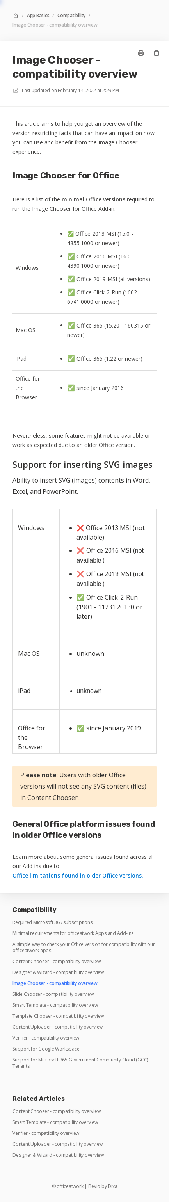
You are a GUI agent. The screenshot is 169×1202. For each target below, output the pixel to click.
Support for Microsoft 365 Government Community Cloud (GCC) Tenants (80, 1063)
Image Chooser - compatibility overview (55, 25)
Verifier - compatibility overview (45, 1038)
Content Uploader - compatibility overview (57, 1027)
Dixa (112, 1186)
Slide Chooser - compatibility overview (53, 994)
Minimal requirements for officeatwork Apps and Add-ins (72, 933)
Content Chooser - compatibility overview (56, 961)
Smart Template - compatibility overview (55, 1005)
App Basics (38, 15)
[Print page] (141, 53)
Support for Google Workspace (45, 1049)
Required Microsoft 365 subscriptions (52, 922)
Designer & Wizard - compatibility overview (58, 972)
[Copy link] (156, 53)
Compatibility (71, 15)
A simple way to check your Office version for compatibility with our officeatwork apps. (83, 947)
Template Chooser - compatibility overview (58, 1016)
